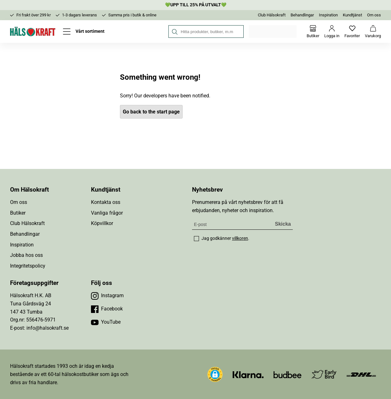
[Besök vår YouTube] (106, 322)
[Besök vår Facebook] (107, 309)
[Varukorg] (373, 31)
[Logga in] (331, 31)
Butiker (18, 213)
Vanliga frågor (107, 213)
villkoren (240, 238)
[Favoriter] (352, 31)
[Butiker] (313, 31)
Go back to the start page (151, 112)
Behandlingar (302, 15)
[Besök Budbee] (287, 374)
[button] (215, 374)
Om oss (374, 15)
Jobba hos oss (26, 255)
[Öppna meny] (84, 31)
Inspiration (328, 15)
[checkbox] (196, 238)
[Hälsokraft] (32, 31)
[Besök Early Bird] (324, 374)
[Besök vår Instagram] (107, 296)
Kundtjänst (352, 15)
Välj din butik (273, 31)
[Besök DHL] (361, 374)
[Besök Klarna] (248, 374)
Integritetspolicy (27, 266)
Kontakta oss (105, 202)
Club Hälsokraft (272, 15)
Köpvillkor (102, 223)
